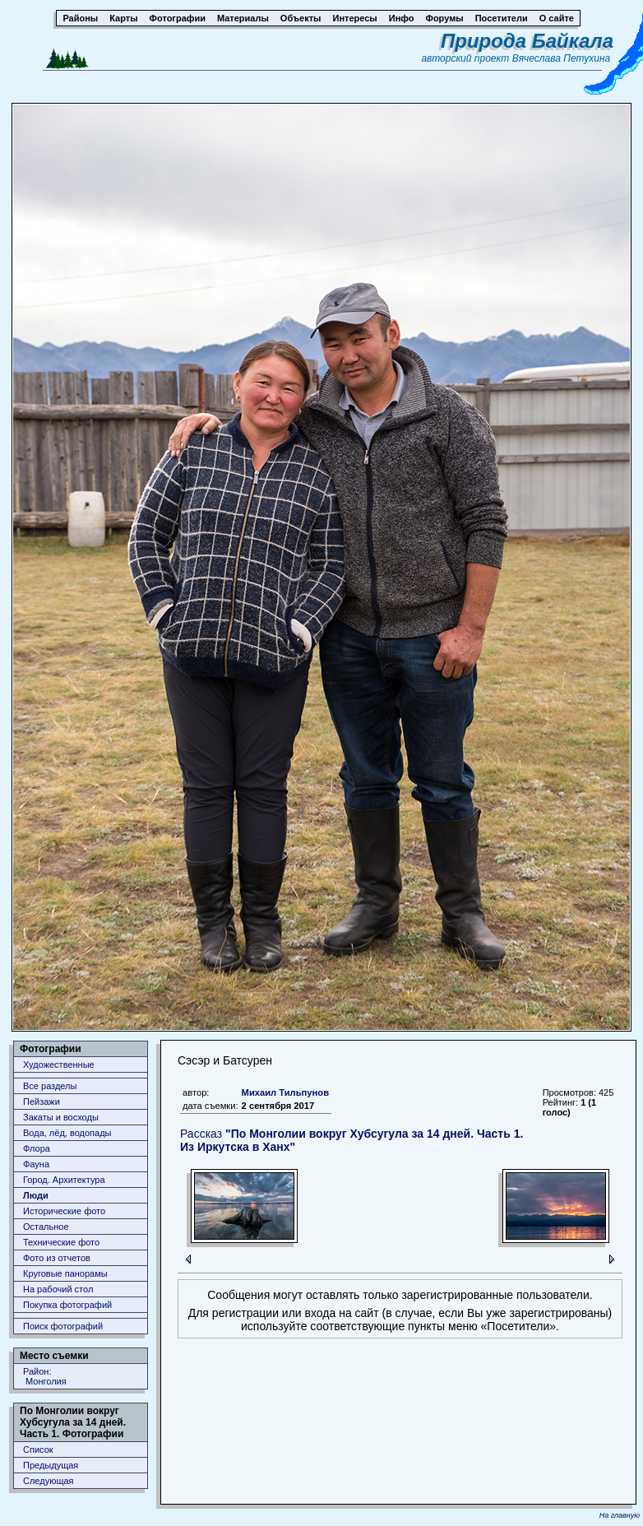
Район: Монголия (45, 1376)
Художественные (59, 1064)
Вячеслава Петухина (561, 58)
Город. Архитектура (64, 1180)
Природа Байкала (527, 41)
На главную (619, 1515)
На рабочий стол (58, 1289)
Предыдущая (50, 1465)
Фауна (36, 1164)
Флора (36, 1148)
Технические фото (61, 1242)
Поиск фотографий (63, 1326)
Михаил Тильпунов (285, 1092)
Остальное (46, 1226)
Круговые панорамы (65, 1273)
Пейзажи (41, 1101)
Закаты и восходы (61, 1117)
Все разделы (49, 1086)
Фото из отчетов (56, 1258)
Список (38, 1449)
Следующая (48, 1481)
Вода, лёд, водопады (67, 1133)
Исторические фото (64, 1211)
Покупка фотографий (67, 1305)
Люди (36, 1195)
